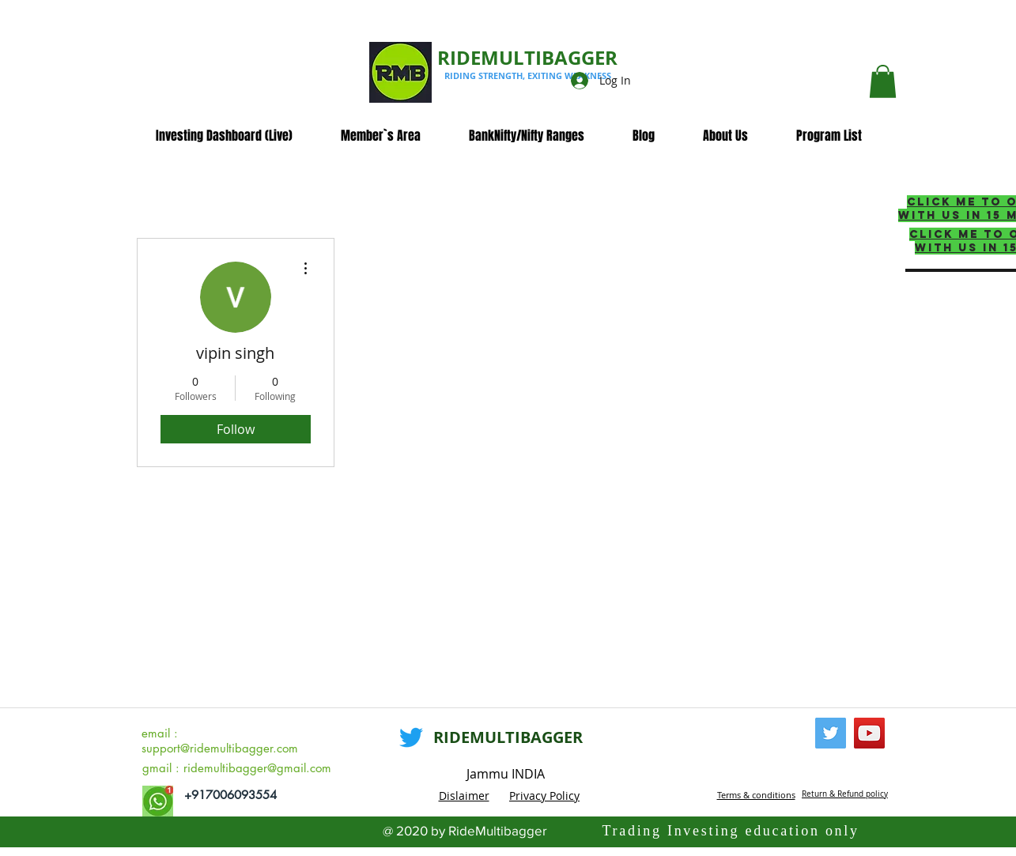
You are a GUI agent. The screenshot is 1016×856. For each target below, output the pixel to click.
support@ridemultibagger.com (220, 748)
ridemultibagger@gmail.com (257, 767)
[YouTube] (869, 733)
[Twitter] (411, 737)
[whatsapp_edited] (157, 801)
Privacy (529, 795)
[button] (883, 81)
